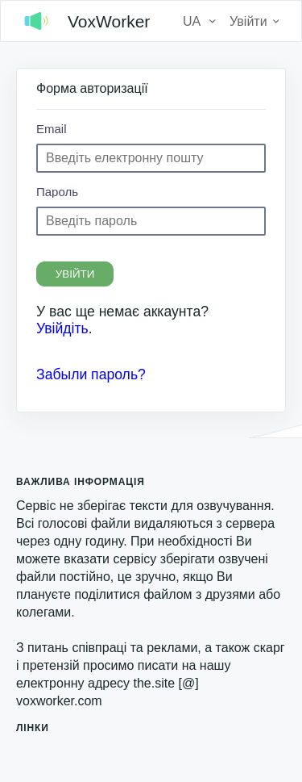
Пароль (57, 192)
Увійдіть (62, 328)
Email (51, 129)
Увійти (75, 274)
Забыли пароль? (91, 374)
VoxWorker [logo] (83, 21)
